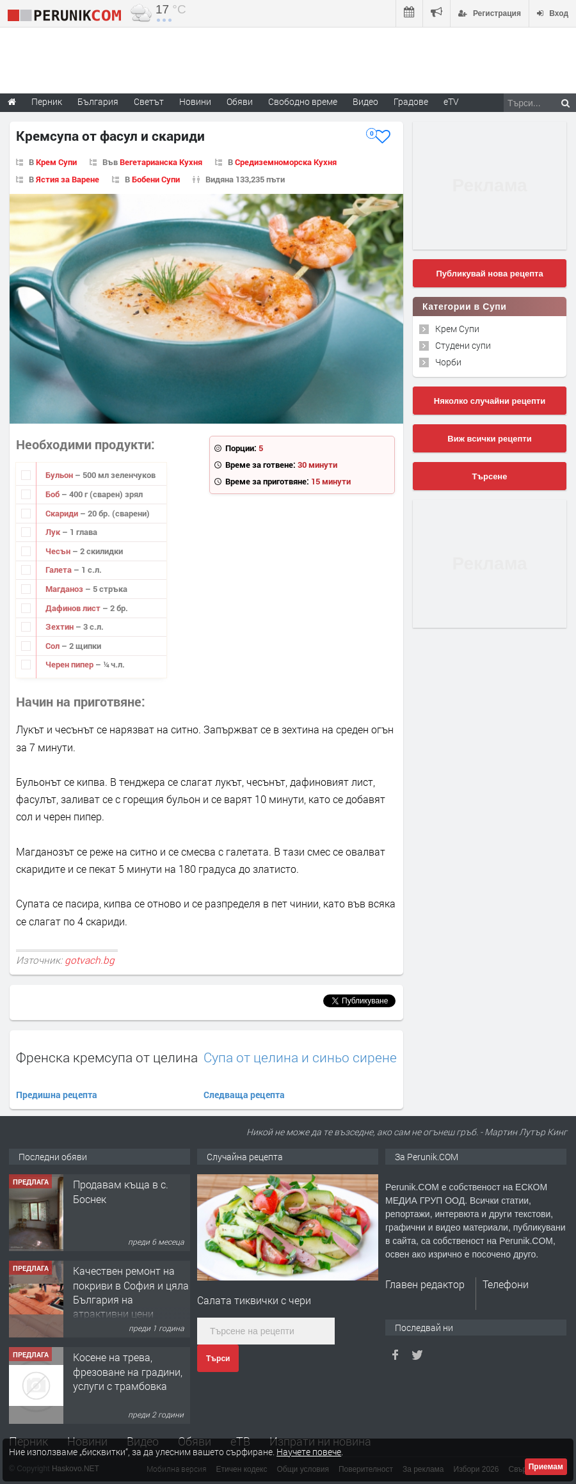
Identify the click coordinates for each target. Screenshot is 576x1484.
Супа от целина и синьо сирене (300, 1057)
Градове (411, 101)
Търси (218, 1358)
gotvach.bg (90, 959)
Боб (53, 494)
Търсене (490, 476)
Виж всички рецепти (489, 438)
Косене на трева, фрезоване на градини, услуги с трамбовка (127, 1371)
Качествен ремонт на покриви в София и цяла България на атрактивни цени (131, 1292)
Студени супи (463, 345)
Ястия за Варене (67, 179)
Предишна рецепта (56, 1095)
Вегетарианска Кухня (161, 162)
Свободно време (302, 101)
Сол (53, 645)
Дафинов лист (73, 608)
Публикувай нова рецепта (489, 273)
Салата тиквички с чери (254, 1300)
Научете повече (308, 1452)
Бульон (60, 475)
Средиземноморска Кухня (286, 162)
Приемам (546, 1466)
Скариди (62, 513)
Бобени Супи (156, 179)
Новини (195, 101)
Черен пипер (70, 664)
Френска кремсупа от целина (107, 1057)
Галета (59, 569)
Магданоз (65, 588)
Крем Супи (56, 162)
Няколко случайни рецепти (489, 401)
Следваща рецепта (244, 1095)
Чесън (58, 551)
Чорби (448, 362)
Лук (53, 532)
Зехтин (60, 626)
